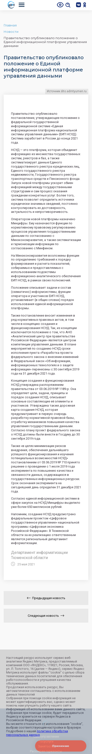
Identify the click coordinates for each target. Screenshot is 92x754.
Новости (11, 32)
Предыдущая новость (46, 598)
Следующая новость (46, 615)
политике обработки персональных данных (37, 733)
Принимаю (60, 746)
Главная (10, 25)
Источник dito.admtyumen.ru (67, 91)
